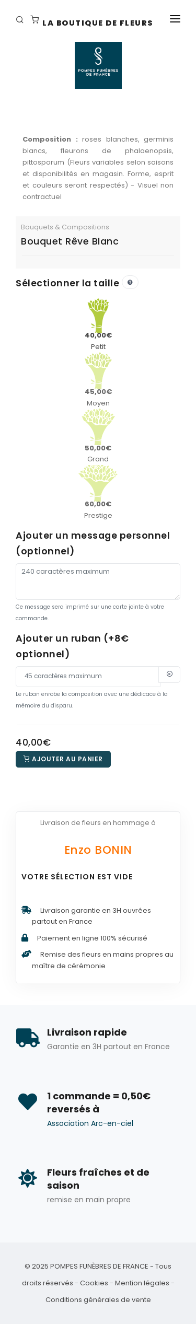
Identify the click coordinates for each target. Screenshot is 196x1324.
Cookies (94, 1283)
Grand (98, 444)
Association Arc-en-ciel (90, 1123)
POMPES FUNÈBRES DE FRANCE (99, 1266)
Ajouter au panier (63, 758)
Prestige (98, 500)
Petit (98, 331)
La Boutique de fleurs (98, 23)
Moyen (98, 388)
